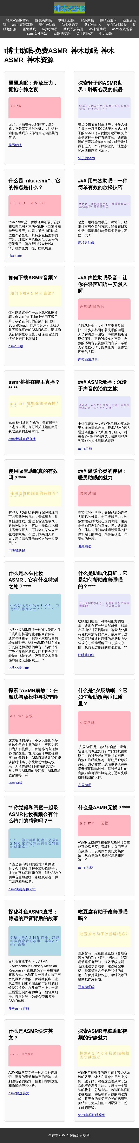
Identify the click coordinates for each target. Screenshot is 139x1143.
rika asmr (15, 255)
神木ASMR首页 (17, 20)
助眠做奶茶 (70, 25)
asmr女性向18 (37, 33)
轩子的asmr (86, 158)
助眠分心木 (92, 25)
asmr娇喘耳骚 (22, 25)
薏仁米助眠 (47, 25)
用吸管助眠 (16, 550)
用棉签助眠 (86, 243)
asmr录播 (85, 448)
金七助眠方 (85, 33)
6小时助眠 (49, 29)
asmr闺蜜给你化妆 (22, 889)
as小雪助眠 (97, 29)
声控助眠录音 (88, 359)
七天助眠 (105, 33)
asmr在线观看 (122, 29)
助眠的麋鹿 (62, 33)
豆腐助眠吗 (86, 987)
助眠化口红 (86, 655)
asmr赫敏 (15, 783)
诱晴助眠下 (108, 20)
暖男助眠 (84, 546)
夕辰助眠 (84, 785)
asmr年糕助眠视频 (91, 1115)
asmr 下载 (15, 346)
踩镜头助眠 (43, 20)
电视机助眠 (66, 20)
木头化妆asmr (18, 668)
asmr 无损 (85, 867)
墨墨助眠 (15, 145)
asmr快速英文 (18, 1093)
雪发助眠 (29, 29)
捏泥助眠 (87, 20)
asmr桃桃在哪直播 (22, 439)
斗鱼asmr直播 (18, 1008)
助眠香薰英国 (73, 29)
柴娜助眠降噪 (117, 25)
